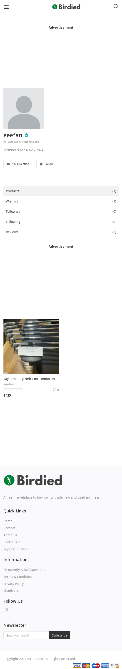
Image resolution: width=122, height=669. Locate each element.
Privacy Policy (13, 584)
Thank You (11, 591)
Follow (46, 164)
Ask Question (18, 164)
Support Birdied (15, 549)
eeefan (12, 135)
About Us (10, 535)
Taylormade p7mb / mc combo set (29, 379)
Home (7, 521)
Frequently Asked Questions (24, 569)
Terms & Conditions (18, 576)
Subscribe (59, 635)
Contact (9, 528)
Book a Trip (11, 542)
